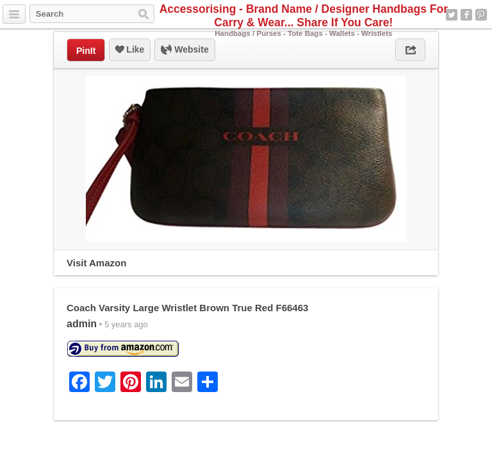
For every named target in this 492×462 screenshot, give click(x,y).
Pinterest (481, 14)
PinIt (85, 51)
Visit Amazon (96, 262)
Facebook (466, 14)
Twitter (451, 14)
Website (184, 50)
